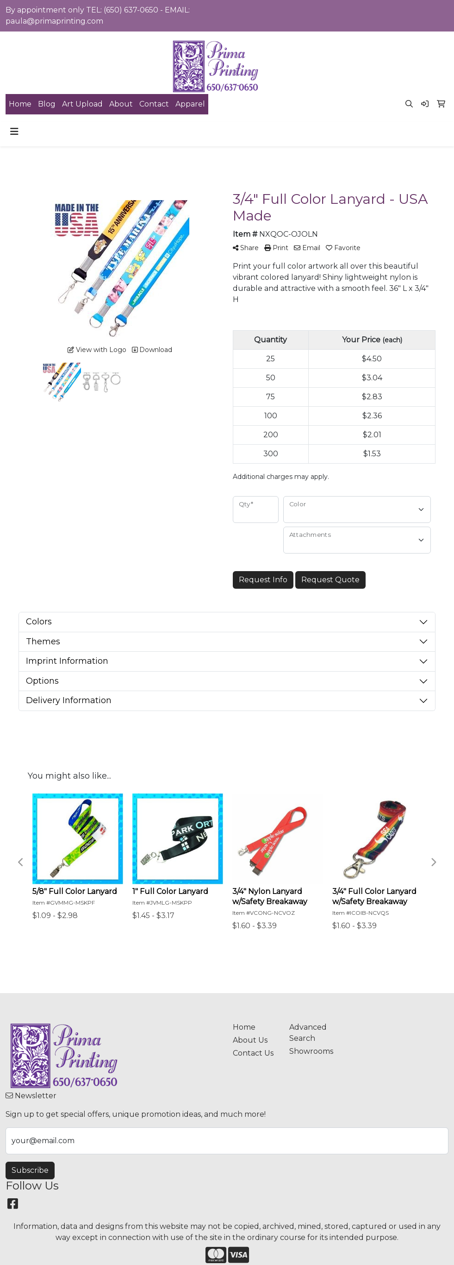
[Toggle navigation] (14, 131)
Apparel (190, 104)
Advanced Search (308, 1033)
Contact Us (253, 1053)
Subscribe (30, 1170)
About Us (250, 1040)
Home (20, 104)
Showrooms (311, 1051)
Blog (47, 104)
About (121, 104)
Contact (154, 104)
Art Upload (82, 104)
